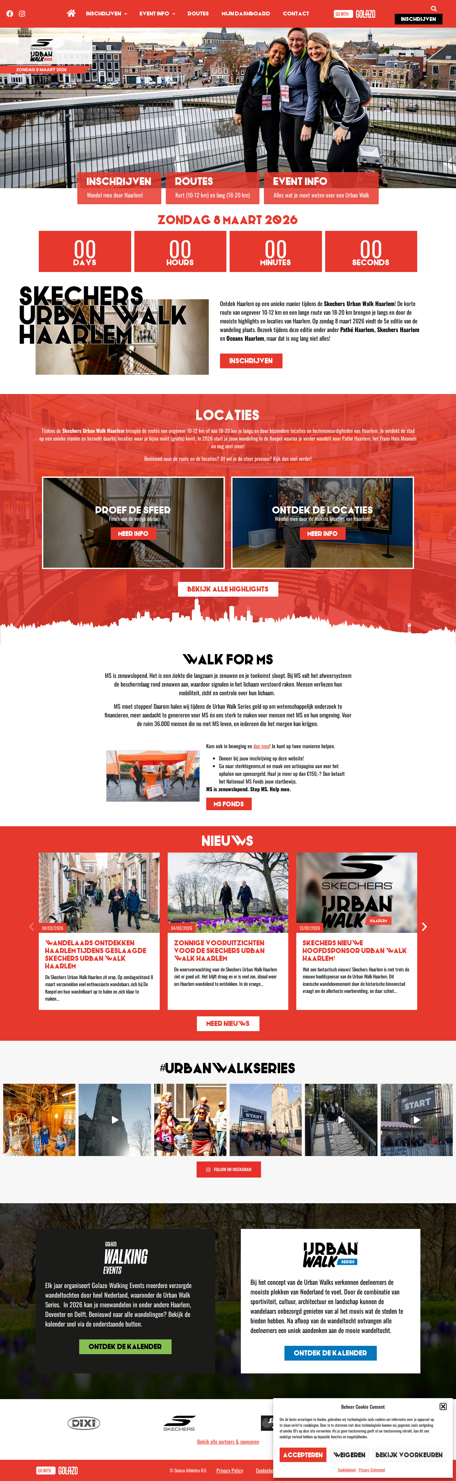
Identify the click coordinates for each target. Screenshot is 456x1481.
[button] (443, 1406)
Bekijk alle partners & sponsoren (228, 1441)
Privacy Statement (372, 1469)
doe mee (261, 746)
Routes (198, 14)
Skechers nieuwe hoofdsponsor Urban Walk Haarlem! (355, 950)
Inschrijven (106, 14)
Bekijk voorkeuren (409, 1454)
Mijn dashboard (246, 14)
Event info (157, 14)
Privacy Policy (229, 1470)
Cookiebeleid (347, 1469)
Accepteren (303, 1454)
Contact (296, 14)
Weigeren (349, 1454)
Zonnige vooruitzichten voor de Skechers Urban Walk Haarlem (219, 950)
